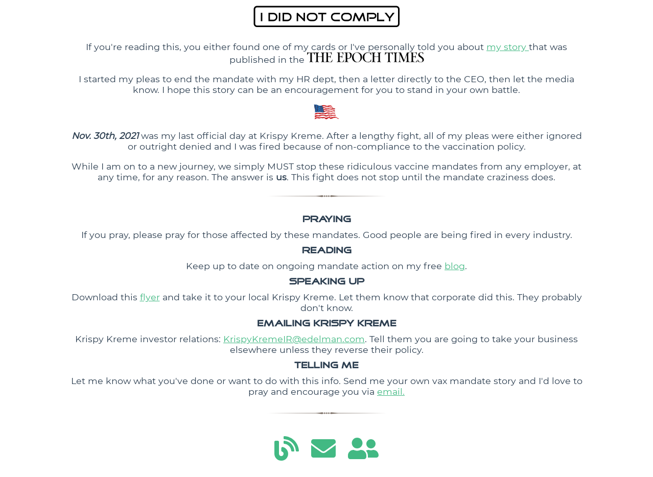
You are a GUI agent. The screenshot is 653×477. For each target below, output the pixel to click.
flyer (150, 297)
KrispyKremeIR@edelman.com (294, 338)
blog (455, 265)
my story (507, 46)
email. (391, 391)
